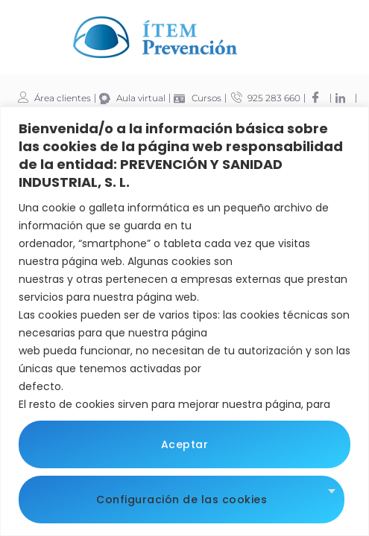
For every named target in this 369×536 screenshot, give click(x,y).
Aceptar (185, 444)
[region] (184, 321)
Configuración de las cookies (181, 499)
